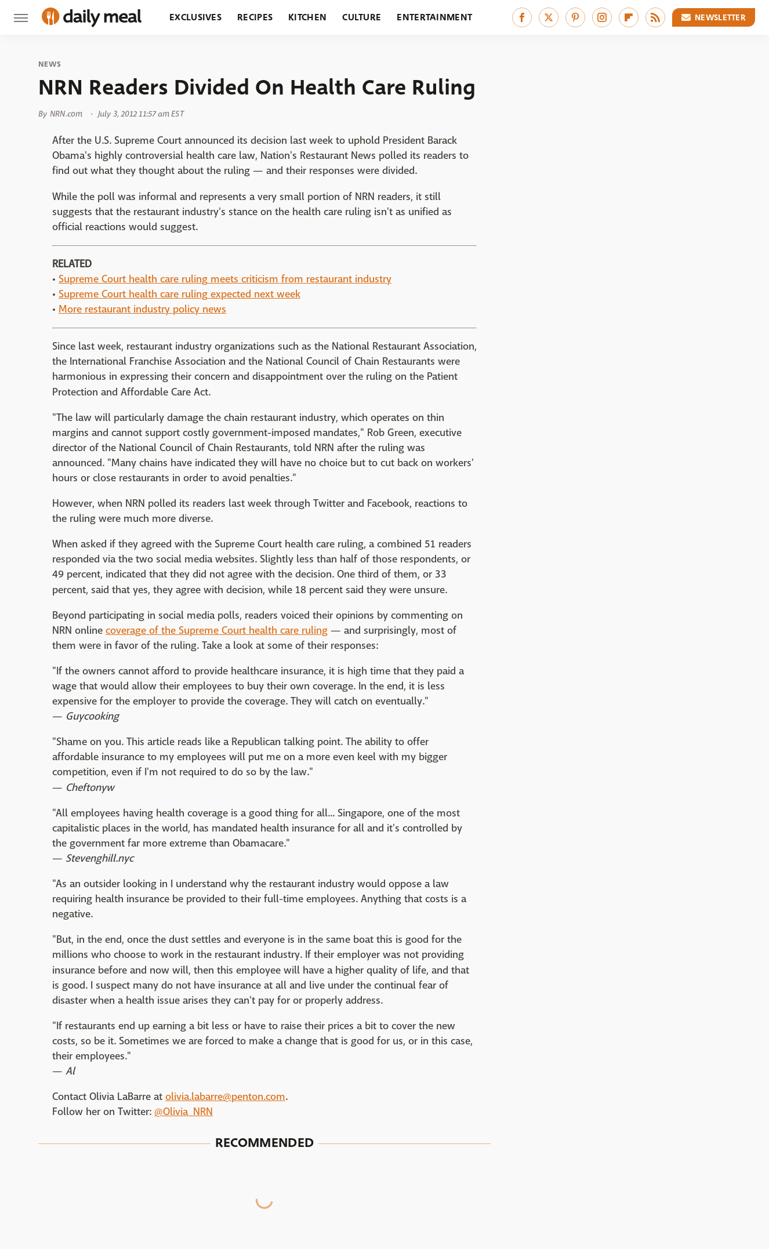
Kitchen (307, 17)
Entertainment (434, 17)
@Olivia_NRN (183, 1112)
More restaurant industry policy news (142, 309)
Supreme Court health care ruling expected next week (179, 294)
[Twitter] (548, 17)
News (49, 64)
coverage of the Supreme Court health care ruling (217, 630)
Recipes (255, 17)
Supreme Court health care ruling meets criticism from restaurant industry (225, 279)
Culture (361, 17)
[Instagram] (602, 17)
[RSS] (655, 17)
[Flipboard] (629, 17)
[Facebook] (522, 17)
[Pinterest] (575, 17)
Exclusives (195, 17)
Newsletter (713, 17)
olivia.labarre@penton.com (225, 1096)
